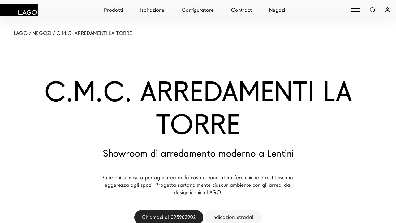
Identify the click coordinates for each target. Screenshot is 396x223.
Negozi (277, 10)
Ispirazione (152, 10)
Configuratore (198, 10)
